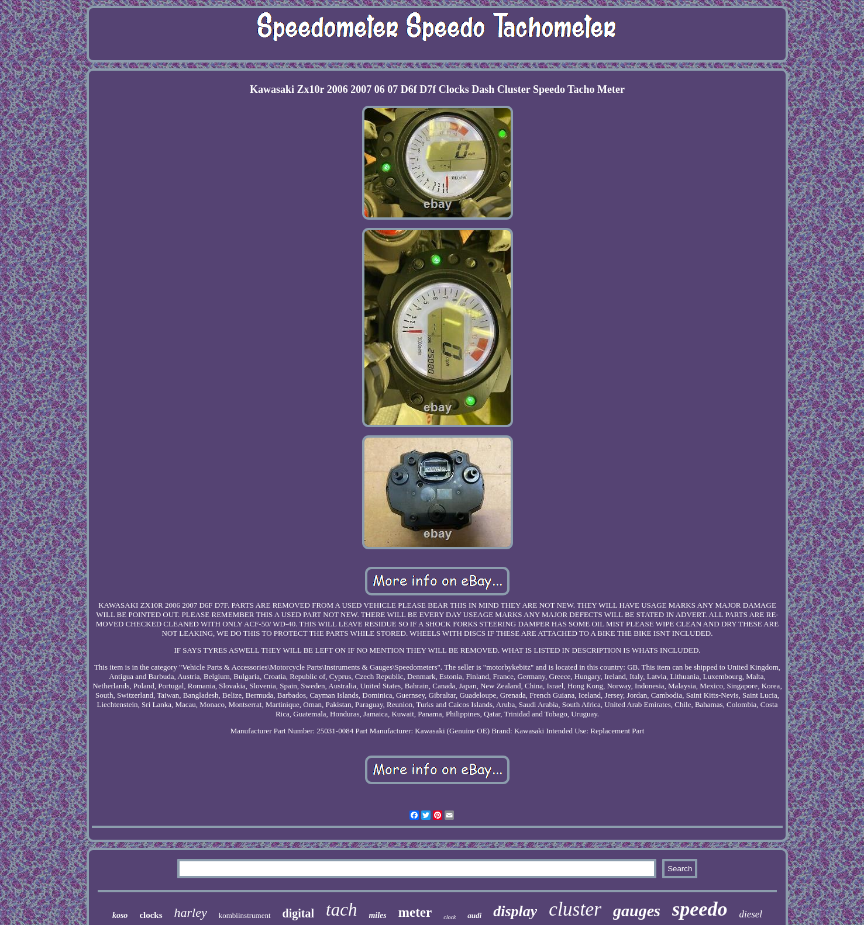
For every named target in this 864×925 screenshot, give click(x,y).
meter (415, 912)
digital (298, 913)
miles (377, 915)
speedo (699, 909)
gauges (636, 911)
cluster (575, 909)
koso (120, 915)
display (515, 911)
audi (474, 915)
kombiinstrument (245, 915)
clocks (150, 915)
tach (341, 909)
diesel (750, 914)
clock (449, 917)
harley (190, 912)
